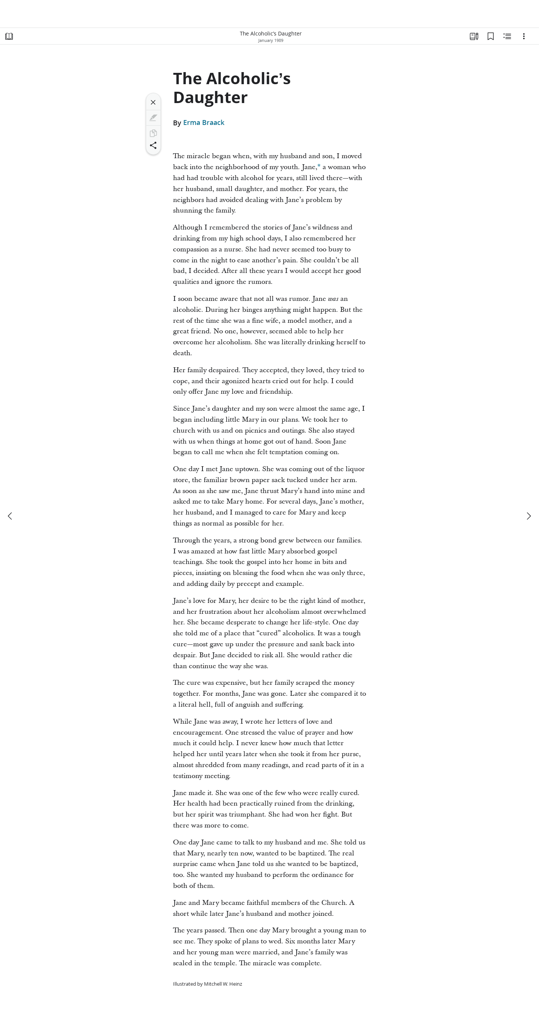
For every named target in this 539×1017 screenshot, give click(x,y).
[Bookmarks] (490, 36)
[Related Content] (507, 36)
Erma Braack (203, 123)
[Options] (523, 36)
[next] (528, 516)
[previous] (10, 516)
